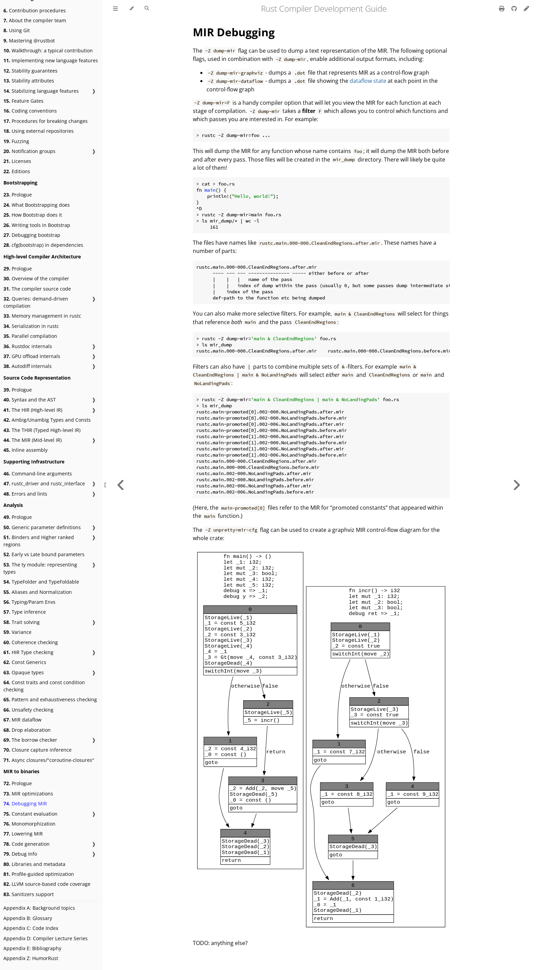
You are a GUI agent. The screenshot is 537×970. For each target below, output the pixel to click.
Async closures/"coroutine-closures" (48, 760)
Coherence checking (30, 642)
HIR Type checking (28, 652)
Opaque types (23, 672)
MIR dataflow (22, 719)
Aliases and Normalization (37, 592)
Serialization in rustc (31, 326)
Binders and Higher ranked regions (38, 541)
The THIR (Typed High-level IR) (41, 430)
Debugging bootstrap (31, 235)
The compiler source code (37, 288)
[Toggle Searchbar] (146, 8)
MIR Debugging (234, 32)
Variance (17, 632)
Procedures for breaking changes (45, 121)
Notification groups (29, 151)
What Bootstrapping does (36, 205)
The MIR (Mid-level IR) (32, 440)
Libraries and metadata (34, 864)
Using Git (16, 30)
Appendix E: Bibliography (32, 948)
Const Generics (24, 662)
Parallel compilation (30, 336)
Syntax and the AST (29, 399)
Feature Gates (23, 101)
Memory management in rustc (42, 315)
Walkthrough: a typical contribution (48, 50)
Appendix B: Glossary (27, 918)
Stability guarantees (30, 70)
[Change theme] (131, 8)
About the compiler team (34, 20)
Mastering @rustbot (29, 40)
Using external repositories (38, 131)
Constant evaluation (30, 814)
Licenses (17, 161)
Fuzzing (16, 141)
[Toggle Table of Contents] (115, 8)
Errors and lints (25, 493)
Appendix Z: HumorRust (30, 958)
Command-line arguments (37, 473)
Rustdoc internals (27, 346)
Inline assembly (25, 450)
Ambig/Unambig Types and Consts (47, 420)
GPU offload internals (31, 356)
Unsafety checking (28, 709)
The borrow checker (30, 740)
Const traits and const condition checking (44, 686)
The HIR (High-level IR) (32, 410)
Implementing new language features (50, 60)
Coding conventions (30, 110)
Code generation (26, 844)
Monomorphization (29, 823)
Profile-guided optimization (38, 874)
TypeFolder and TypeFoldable (41, 581)
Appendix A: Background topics (39, 908)
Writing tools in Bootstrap (36, 225)
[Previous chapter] (120, 485)
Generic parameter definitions (42, 527)
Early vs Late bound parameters (44, 554)
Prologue (17, 194)
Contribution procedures (34, 10)
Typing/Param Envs (29, 602)
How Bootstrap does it (32, 215)
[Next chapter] (516, 485)
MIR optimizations (28, 793)
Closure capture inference (37, 749)
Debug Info (20, 854)
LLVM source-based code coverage (46, 884)
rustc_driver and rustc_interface (44, 483)
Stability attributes (28, 80)
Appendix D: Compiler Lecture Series (45, 938)
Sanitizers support (28, 894)
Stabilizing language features (41, 91)
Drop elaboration (27, 730)
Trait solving (21, 622)
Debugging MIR (25, 803)
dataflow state (368, 81)
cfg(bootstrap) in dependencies (43, 245)
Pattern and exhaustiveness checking (50, 699)
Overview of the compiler (36, 278)
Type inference (24, 612)
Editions (16, 171)
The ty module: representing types (40, 568)
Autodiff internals (27, 366)
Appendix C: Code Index (30, 928)
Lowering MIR (23, 833)
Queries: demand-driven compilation (35, 302)
